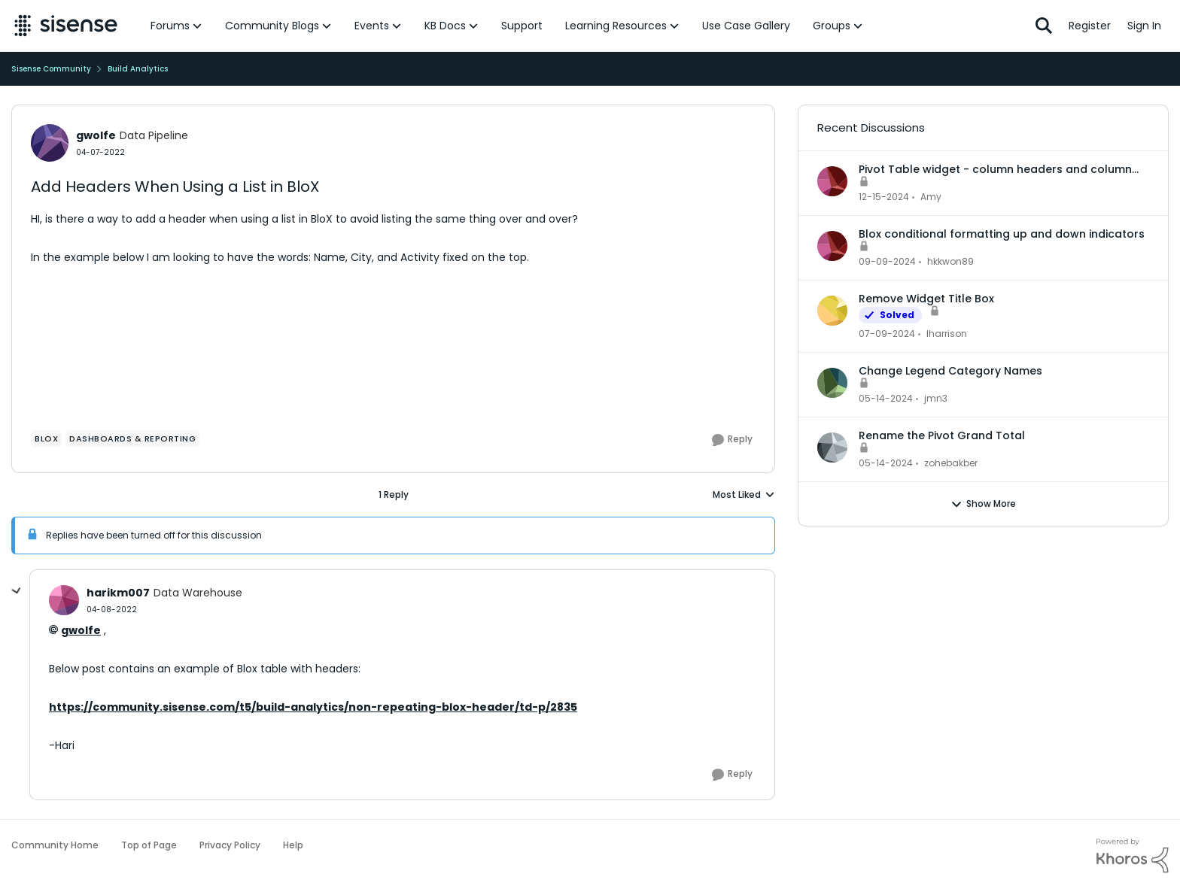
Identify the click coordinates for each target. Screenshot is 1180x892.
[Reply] (732, 440)
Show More (983, 504)
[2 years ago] (884, 197)
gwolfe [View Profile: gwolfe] (96, 135)
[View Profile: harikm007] (64, 600)
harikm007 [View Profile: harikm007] (118, 592)
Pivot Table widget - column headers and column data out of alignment (995, 169)
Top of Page (149, 845)
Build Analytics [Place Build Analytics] (138, 68)
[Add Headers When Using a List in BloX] (112, 609)
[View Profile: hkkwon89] (832, 246)
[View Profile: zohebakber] (832, 447)
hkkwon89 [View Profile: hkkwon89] (950, 261)
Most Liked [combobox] (744, 495)
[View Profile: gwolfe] (49, 143)
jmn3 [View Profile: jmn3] (935, 398)
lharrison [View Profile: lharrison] (946, 333)
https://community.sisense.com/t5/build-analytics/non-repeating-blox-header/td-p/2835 (313, 707)
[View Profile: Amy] (832, 181)
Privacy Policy (229, 845)
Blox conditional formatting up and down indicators (1002, 234)
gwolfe (81, 630)
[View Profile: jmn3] (832, 383)
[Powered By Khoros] (1132, 856)
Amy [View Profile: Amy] (930, 196)
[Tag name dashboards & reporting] (132, 438)
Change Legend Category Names (950, 371)
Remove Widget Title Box (926, 298)
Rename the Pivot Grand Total (942, 435)
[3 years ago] (887, 334)
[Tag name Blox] (46, 438)
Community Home (55, 845)
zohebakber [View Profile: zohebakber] (951, 463)
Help (293, 845)
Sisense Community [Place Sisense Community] (51, 68)
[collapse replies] (17, 591)
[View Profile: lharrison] (832, 311)
